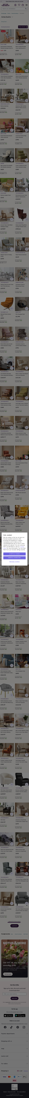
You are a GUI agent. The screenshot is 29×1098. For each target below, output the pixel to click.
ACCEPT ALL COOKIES (14, 553)
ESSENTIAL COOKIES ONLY (14, 557)
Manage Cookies (14, 561)
